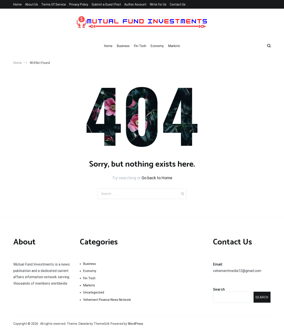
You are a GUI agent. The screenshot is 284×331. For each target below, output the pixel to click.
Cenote (84, 323)
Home (17, 4)
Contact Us (177, 4)
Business (123, 46)
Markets (174, 46)
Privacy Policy (78, 4)
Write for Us (158, 4)
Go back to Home (157, 177)
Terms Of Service (53, 4)
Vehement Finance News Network (107, 299)
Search (219, 289)
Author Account (135, 4)
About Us (31, 4)
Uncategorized (93, 292)
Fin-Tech (140, 46)
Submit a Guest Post (106, 4)
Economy (157, 46)
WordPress (135, 323)
